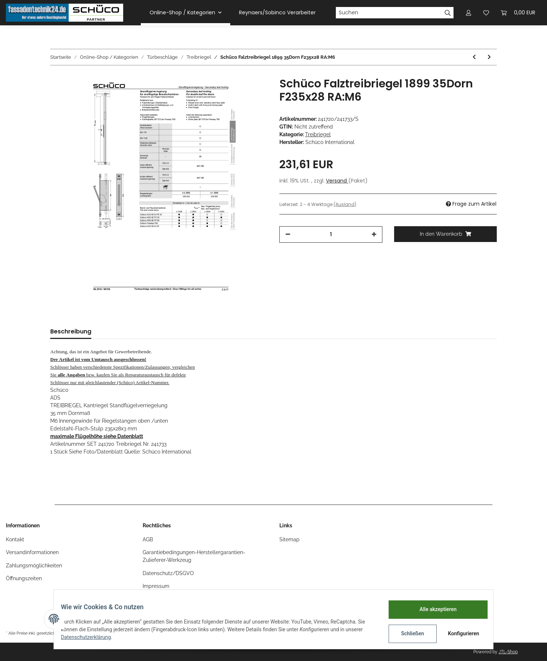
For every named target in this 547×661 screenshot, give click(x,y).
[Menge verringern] (288, 234)
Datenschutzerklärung (90, 637)
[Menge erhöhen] (374, 234)
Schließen (407, 633)
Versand (337, 180)
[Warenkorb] (518, 12)
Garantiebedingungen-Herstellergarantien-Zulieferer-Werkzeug (194, 556)
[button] (468, 12)
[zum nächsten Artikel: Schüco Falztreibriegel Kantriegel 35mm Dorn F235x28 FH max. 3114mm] (489, 57)
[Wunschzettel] (486, 12)
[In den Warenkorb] (445, 234)
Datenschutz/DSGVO (168, 573)
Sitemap (289, 539)
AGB (148, 539)
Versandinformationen (32, 552)
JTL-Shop (508, 651)
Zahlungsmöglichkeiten (34, 565)
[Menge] (330, 234)
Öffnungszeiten (24, 578)
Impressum (156, 586)
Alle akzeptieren (433, 609)
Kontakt (15, 539)
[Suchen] (388, 13)
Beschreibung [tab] (70, 331)
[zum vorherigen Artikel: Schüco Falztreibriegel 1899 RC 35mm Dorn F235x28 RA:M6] (474, 57)
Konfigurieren (459, 633)
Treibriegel (318, 134)
